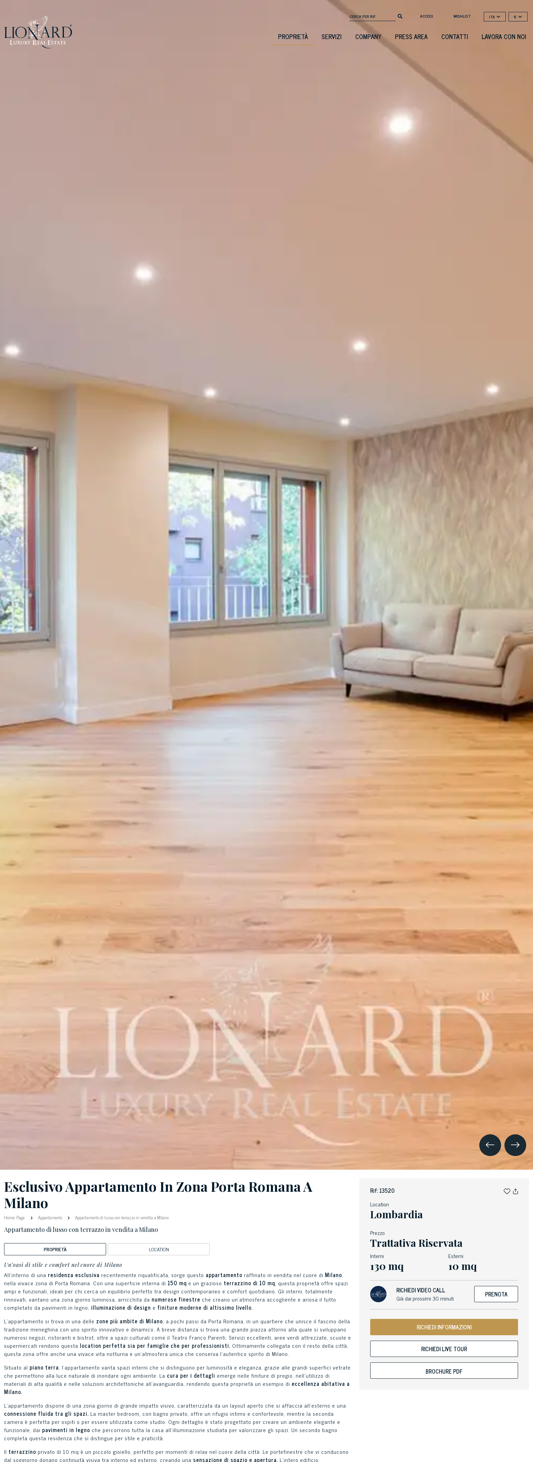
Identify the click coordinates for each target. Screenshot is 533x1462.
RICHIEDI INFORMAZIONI (444, 1327)
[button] (507, 1190)
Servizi (332, 36)
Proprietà (293, 36)
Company (368, 36)
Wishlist (462, 16)
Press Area (411, 36)
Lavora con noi (504, 36)
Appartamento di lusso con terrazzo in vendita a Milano (121, 1217)
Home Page (15, 1217)
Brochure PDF (444, 1371)
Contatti (454, 36)
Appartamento (50, 1217)
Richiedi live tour (444, 1348)
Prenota (496, 1294)
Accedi (426, 16)
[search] (400, 15)
